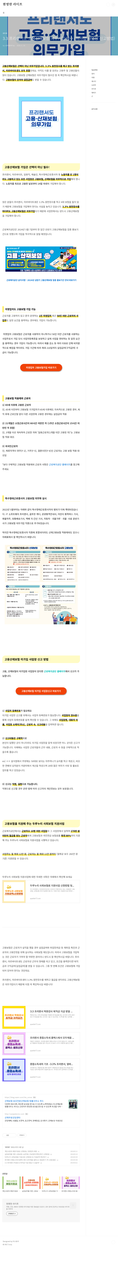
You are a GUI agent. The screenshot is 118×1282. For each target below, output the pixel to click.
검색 (108, 4)
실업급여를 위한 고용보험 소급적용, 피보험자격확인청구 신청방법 (27, 1186)
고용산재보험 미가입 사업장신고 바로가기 (41, 691)
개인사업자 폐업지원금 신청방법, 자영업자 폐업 (21, 1183)
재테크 (93, 161)
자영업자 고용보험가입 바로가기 (41, 367)
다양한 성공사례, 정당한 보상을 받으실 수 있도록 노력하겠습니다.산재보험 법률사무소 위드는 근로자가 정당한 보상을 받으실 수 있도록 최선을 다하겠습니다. (33, 1137)
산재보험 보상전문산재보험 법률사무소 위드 (24, 1133)
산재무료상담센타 (12, 1149)
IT (92, 165)
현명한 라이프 (12, 4)
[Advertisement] (41, 1108)
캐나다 (93, 150)
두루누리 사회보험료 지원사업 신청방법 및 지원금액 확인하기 (25, 1189)
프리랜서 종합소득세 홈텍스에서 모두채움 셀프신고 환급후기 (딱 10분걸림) (30, 1192)
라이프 (7, 1179)
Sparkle (94, 138)
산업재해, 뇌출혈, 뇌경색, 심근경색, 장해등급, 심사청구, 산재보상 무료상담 (34, 1152)
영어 (92, 142)
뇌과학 (93, 154)
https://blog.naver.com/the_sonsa (18, 1129)
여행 (92, 146)
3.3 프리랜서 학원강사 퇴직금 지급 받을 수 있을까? (22, 1195)
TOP (113, 1274)
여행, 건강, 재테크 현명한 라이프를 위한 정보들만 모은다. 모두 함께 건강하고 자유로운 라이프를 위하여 (37, 1240)
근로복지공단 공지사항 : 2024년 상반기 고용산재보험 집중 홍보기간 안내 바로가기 (41, 280)
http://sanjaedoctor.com (14, 1146)
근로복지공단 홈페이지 (59, 464)
